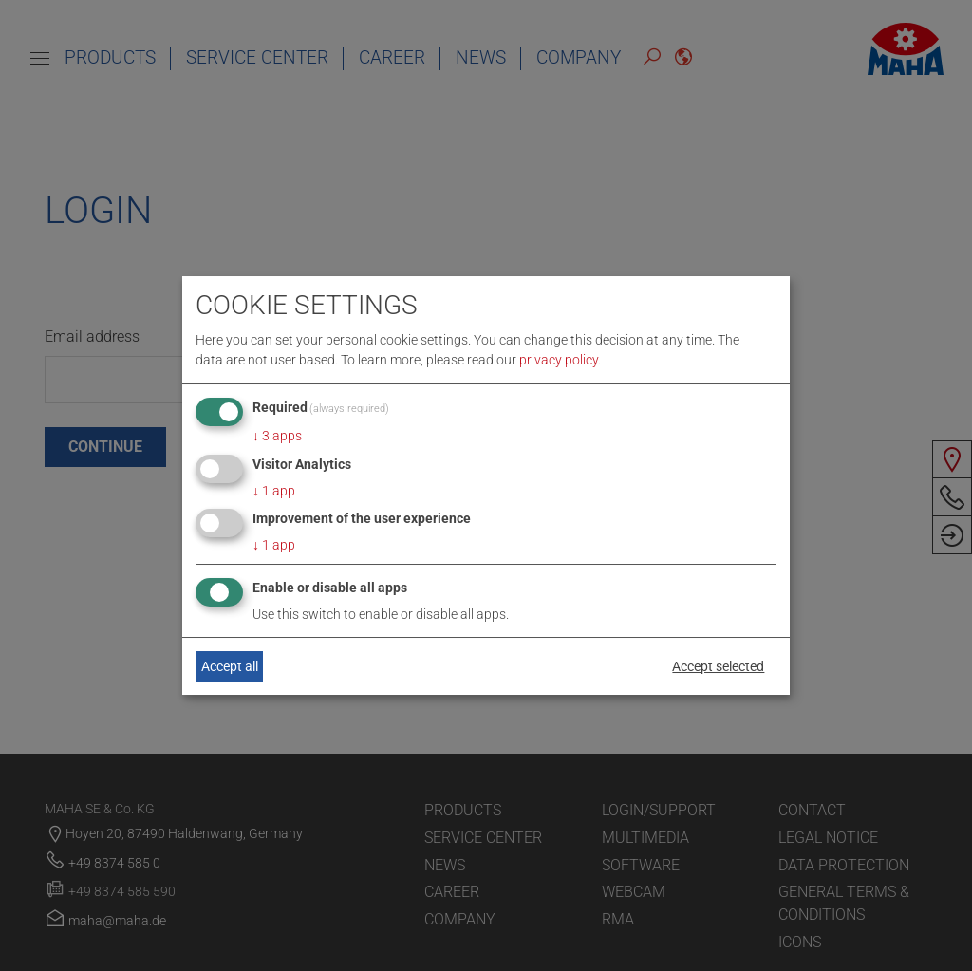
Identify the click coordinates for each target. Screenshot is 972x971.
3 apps (277, 435)
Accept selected (718, 666)
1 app (273, 490)
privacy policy (558, 359)
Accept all (229, 666)
